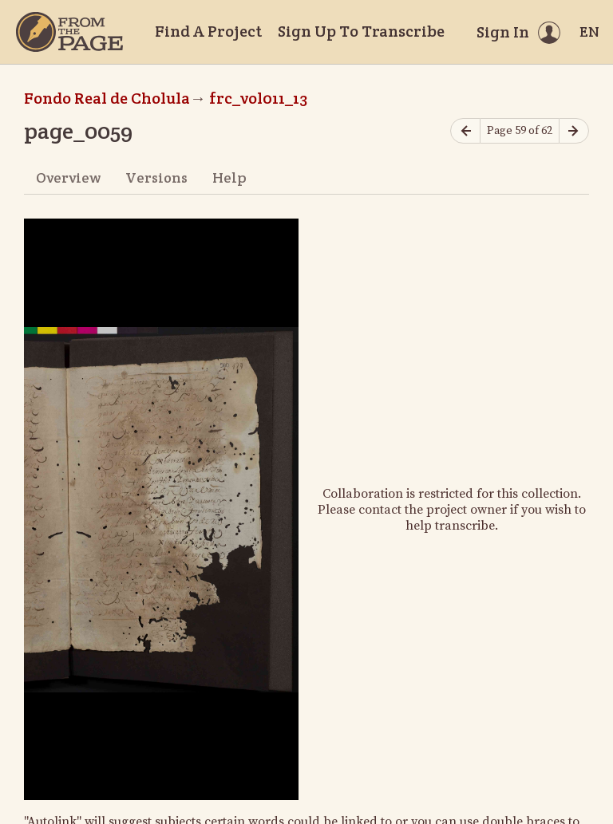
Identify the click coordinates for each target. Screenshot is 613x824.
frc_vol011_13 (258, 98)
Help (229, 177)
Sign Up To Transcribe (361, 31)
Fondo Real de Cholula (107, 98)
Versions (156, 177)
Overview (68, 177)
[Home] (69, 32)
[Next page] (574, 131)
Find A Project (208, 31)
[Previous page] (465, 131)
